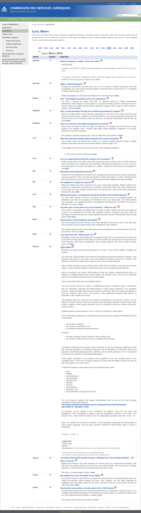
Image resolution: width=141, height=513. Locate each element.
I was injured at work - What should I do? (77, 235)
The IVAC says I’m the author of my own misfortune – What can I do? (88, 207)
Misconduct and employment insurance (76, 172)
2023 (51, 48)
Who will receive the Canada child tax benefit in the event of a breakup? (90, 139)
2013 (109, 48)
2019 (74, 48)
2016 (91, 48)
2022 (57, 48)
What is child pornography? (72, 84)
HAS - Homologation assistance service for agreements (83, 99)
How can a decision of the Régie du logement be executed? (84, 124)
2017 (86, 48)
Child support (66, 247)
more (98, 79)
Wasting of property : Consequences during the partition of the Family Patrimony (93, 195)
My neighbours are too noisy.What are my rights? (80, 475)
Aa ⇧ (125, 4)
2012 (114, 48)
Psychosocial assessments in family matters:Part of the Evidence (87, 488)
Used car (9, 50)
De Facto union (11, 47)
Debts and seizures (13, 41)
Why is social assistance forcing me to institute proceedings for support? (90, 111)
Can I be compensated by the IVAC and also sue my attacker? (85, 159)
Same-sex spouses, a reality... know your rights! (80, 61)
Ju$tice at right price (13, 44)
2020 (69, 48)
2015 (97, 48)
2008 (132, 48)
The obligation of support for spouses (75, 182)
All (39, 51)
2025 (40, 48)
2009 (126, 48)
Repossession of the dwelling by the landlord (79, 220)
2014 (103, 48)
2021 (63, 48)
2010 (120, 48)
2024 (46, 48)
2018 (80, 48)
